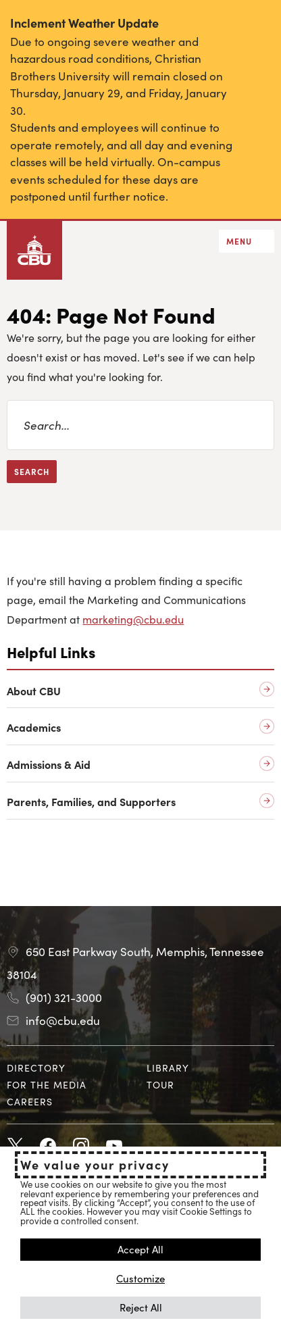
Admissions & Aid (49, 764)
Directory (36, 1067)
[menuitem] (70, 1067)
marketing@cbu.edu (133, 618)
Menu (239, 241)
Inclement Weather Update (84, 22)
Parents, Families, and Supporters (91, 802)
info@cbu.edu (63, 1020)
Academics (34, 727)
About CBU (34, 691)
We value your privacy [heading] (95, 1165)
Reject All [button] (141, 1307)
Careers (30, 1101)
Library (168, 1067)
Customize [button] (140, 1278)
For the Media (46, 1084)
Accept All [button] (140, 1249)
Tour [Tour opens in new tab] (160, 1084)
